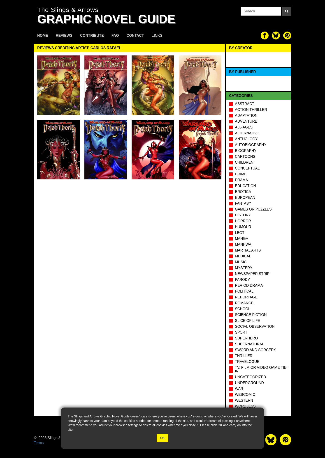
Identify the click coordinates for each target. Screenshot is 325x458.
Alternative (247, 133)
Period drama (249, 285)
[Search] (286, 11)
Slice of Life (247, 321)
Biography (245, 151)
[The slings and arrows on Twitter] (276, 35)
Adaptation (246, 115)
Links (157, 35)
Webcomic (245, 394)
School (242, 309)
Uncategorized (250, 377)
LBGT (239, 233)
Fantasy (243, 203)
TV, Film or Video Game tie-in (261, 369)
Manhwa (243, 244)
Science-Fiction (251, 315)
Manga (241, 238)
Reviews (64, 35)
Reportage (246, 297)
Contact (135, 35)
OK (162, 438)
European (245, 197)
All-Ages (244, 127)
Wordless (245, 406)
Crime (241, 174)
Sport (241, 332)
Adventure (246, 121)
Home (42, 35)
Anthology (246, 139)
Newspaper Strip (252, 274)
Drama (241, 180)
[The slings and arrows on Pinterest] (287, 35)
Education (245, 186)
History (243, 215)
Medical (243, 256)
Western (244, 400)
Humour (243, 227)
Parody (242, 280)
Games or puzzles (253, 209)
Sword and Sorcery (255, 350)
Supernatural (249, 344)
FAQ (115, 35)
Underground (249, 383)
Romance (244, 303)
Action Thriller (251, 110)
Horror (243, 221)
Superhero (246, 338)
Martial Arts (248, 250)
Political (244, 291)
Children (244, 162)
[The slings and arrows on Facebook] (265, 35)
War (239, 389)
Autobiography (250, 145)
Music (241, 262)
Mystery (243, 268)
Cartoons (245, 156)
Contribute (92, 35)
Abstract (244, 104)
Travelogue (247, 362)
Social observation (254, 326)
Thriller (243, 356)
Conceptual (247, 168)
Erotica (243, 192)
